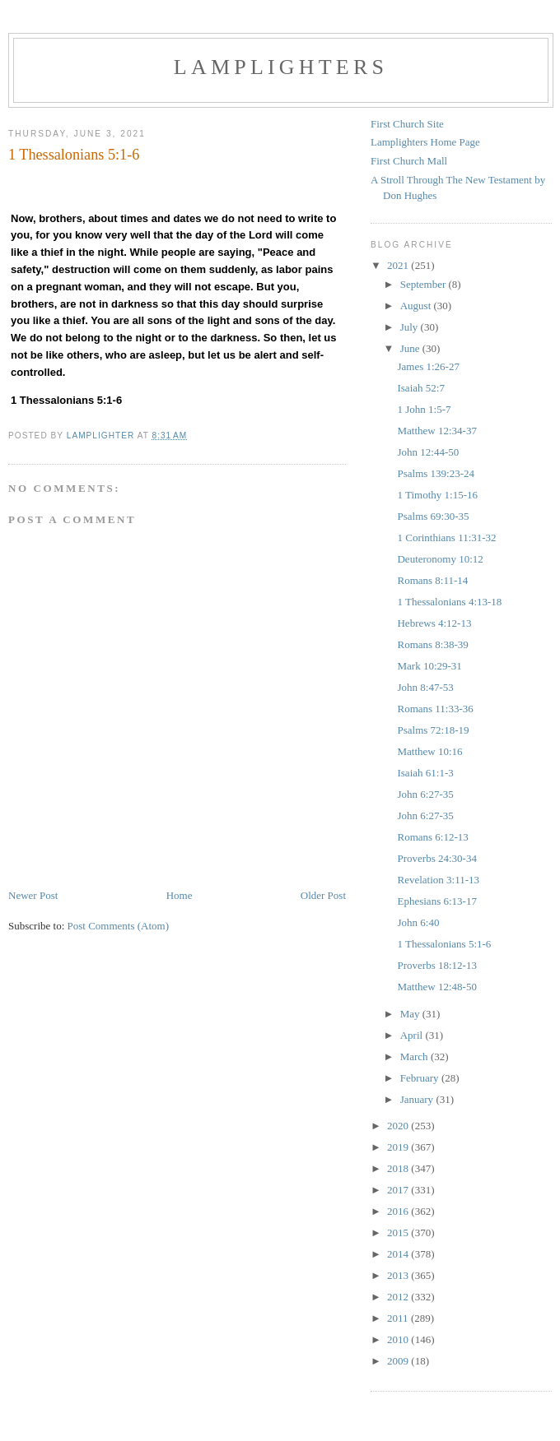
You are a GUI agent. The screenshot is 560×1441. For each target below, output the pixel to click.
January (418, 1099)
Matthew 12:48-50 (436, 986)
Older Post (323, 895)
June (411, 348)
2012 (399, 1296)
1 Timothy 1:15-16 (437, 495)
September (424, 284)
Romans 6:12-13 (432, 837)
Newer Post (33, 895)
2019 (399, 1147)
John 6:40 (418, 922)
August (417, 305)
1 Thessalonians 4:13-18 (449, 601)
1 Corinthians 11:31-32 (446, 537)
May (411, 1014)
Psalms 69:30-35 (433, 516)
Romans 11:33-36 (435, 708)
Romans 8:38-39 (432, 644)
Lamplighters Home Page (425, 142)
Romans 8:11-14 (432, 580)
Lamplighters (281, 67)
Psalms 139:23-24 (435, 473)
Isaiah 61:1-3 (425, 773)
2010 (399, 1339)
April (413, 1035)
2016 (399, 1211)
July (410, 327)
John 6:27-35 (425, 794)
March (415, 1056)
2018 (399, 1168)
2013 (399, 1275)
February (420, 1078)
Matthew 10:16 (429, 751)
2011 (399, 1318)
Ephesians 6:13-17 (436, 901)
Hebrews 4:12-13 (434, 623)
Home (179, 895)
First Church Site (407, 124)
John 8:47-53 (425, 687)
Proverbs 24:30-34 (436, 858)
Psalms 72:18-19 (433, 730)
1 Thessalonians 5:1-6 (444, 944)
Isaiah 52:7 (420, 388)
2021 (399, 265)
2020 (399, 1125)
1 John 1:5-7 (423, 409)
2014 (399, 1254)
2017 (399, 1190)
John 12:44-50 (428, 452)
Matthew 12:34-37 (436, 430)
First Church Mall (409, 161)
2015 (399, 1232)
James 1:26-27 (428, 366)
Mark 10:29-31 (429, 666)
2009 (399, 1361)
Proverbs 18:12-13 (436, 965)
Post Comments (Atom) (119, 926)
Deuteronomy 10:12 (440, 559)
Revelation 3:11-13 (438, 879)
